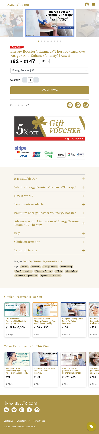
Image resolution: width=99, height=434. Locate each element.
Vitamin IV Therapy (44, 271)
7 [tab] (57, 41)
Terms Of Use (39, 421)
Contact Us (8, 421)
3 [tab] (44, 41)
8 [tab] (60, 41)
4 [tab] (48, 41)
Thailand (35, 267)
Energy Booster (50, 267)
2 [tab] (41, 41)
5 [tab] (51, 41)
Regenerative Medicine (52, 261)
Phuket (24, 267)
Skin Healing (66, 267)
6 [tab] (54, 41)
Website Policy (23, 421)
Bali (37, 335)
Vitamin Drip (71, 271)
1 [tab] (38, 41)
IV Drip (59, 271)
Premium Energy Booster (26, 276)
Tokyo (10, 335)
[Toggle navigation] (93, 4)
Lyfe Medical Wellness (50, 276)
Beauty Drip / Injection (32, 261)
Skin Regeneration (23, 271)
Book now (50, 90)
